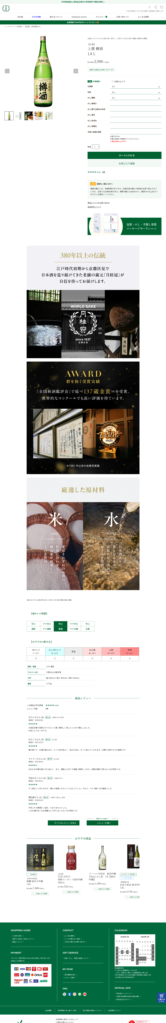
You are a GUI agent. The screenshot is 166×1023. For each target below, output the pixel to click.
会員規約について (114, 1010)
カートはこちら (161, 998)
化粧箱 (90, 86)
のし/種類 (91, 97)
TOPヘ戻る (152, 1012)
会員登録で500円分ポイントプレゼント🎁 (83, 22)
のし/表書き (92, 103)
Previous (7, 71)
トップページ (9, 26)
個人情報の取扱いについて (92, 1010)
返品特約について (94, 207)
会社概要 (48, 1010)
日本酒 (19, 26)
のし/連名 (91, 115)
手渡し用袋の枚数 (94, 132)
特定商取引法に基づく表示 (67, 1010)
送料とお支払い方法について (101, 69)
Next (76, 71)
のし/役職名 (92, 126)
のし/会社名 (92, 120)
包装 (89, 92)
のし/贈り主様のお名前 (96, 109)
